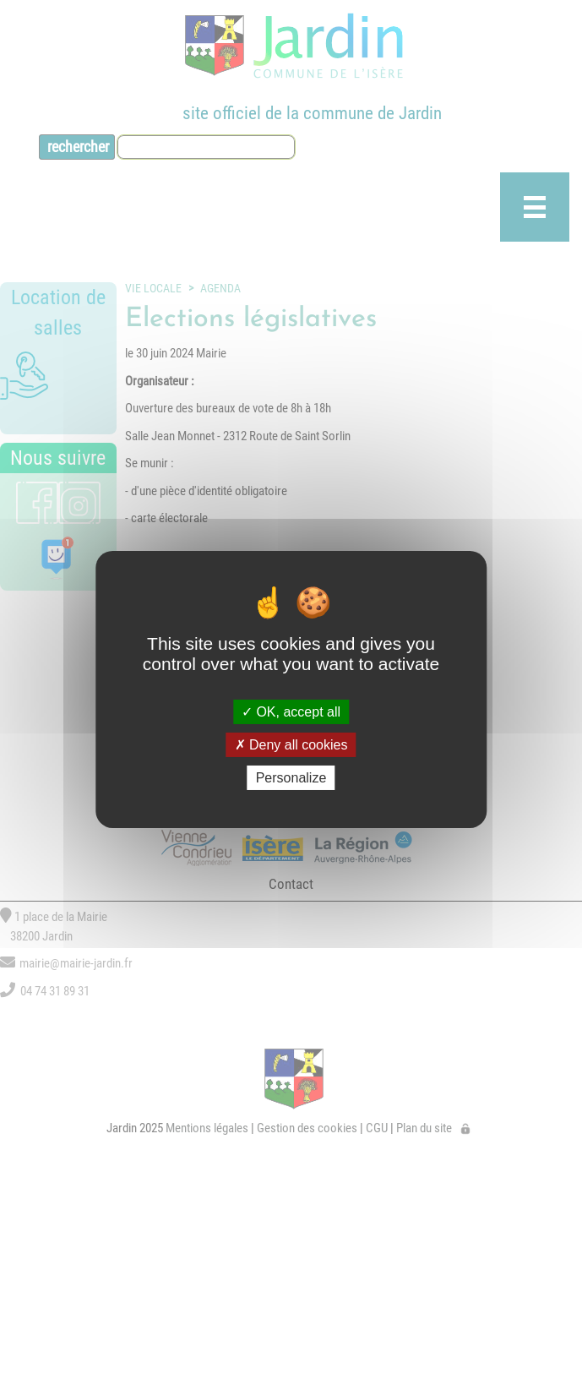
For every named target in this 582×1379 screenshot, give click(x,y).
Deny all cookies (291, 745)
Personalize (291, 778)
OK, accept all (291, 711)
